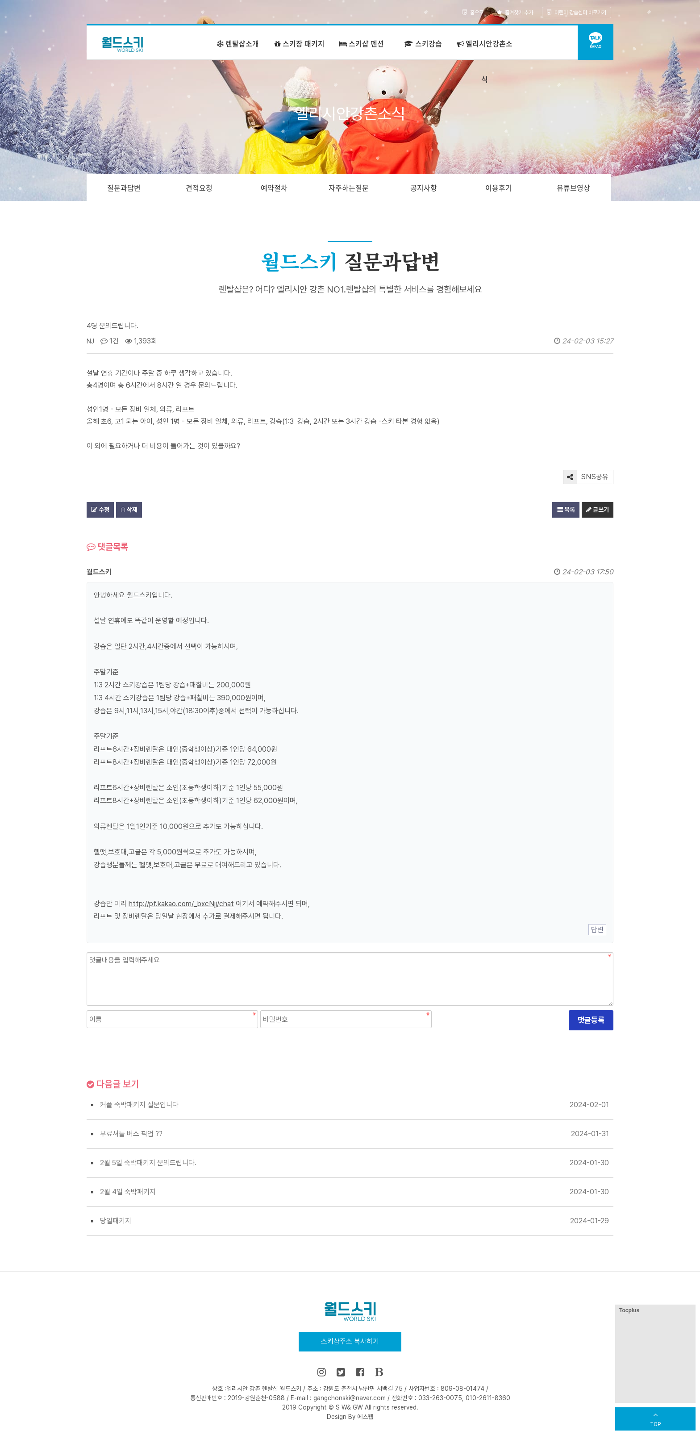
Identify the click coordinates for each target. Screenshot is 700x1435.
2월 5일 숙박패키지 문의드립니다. (148, 1163)
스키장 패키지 (300, 43)
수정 (100, 509)
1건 (109, 341)
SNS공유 (585, 477)
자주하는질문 (349, 187)
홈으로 (472, 12)
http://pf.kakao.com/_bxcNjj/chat (181, 903)
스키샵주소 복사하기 (350, 1341)
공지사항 (423, 187)
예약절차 (274, 187)
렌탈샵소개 (238, 43)
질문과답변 (124, 187)
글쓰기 (597, 509)
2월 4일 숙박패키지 (128, 1192)
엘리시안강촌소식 (484, 61)
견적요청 (199, 187)
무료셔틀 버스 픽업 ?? (131, 1134)
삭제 (129, 509)
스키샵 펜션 (361, 43)
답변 (597, 929)
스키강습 (423, 43)
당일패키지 (115, 1221)
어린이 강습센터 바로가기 (576, 12)
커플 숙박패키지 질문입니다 (139, 1104)
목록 (566, 509)
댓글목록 (107, 546)
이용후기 (498, 187)
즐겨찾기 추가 (515, 12)
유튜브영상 (573, 187)
